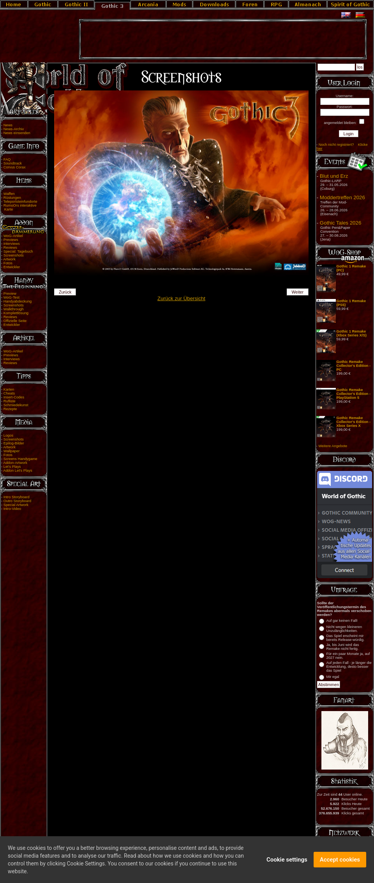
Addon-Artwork (15, 463)
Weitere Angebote (332, 446)
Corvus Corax (15, 167)
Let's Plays (12, 467)
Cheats (9, 393)
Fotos (8, 263)
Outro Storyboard (18, 501)
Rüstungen (12, 198)
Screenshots (14, 255)
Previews (11, 240)
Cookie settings (286, 863)
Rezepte (10, 409)
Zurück (65, 292)
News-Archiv (14, 129)
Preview (10, 294)
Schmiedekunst (16, 405)
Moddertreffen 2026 (342, 197)
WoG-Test (11, 297)
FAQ (7, 159)
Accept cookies (340, 863)
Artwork (9, 259)
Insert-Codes (14, 397)
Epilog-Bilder (14, 443)
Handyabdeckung (18, 301)
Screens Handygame (20, 459)
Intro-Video (12, 509)
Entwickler (12, 267)
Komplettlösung (16, 313)
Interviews (12, 244)
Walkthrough (14, 309)
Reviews (10, 248)
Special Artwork (16, 505)
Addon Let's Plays (17, 470)
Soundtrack (13, 163)
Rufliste (10, 401)
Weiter (298, 292)
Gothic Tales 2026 (340, 223)
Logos (8, 435)
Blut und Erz (334, 176)
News (8, 125)
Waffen (9, 194)
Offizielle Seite (15, 321)
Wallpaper (12, 451)
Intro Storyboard (17, 497)
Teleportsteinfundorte (20, 201)
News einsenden (17, 133)
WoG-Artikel (13, 236)
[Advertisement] (223, 39)
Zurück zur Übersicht (181, 298)
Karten (9, 389)
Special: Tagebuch (18, 251)
